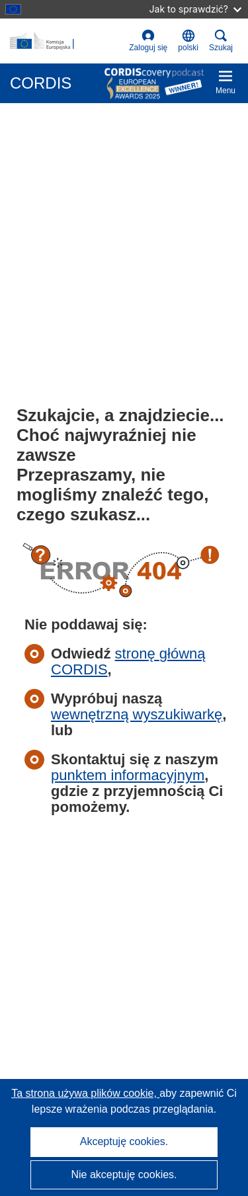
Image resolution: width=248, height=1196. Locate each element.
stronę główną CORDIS (128, 661)
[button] (188, 41)
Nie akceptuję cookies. (124, 1174)
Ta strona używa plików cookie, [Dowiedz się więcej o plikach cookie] (85, 1093)
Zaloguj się (148, 40)
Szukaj (221, 40)
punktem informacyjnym (127, 775)
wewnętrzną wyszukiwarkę (136, 714)
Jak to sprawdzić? (195, 9)
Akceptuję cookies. (124, 1141)
